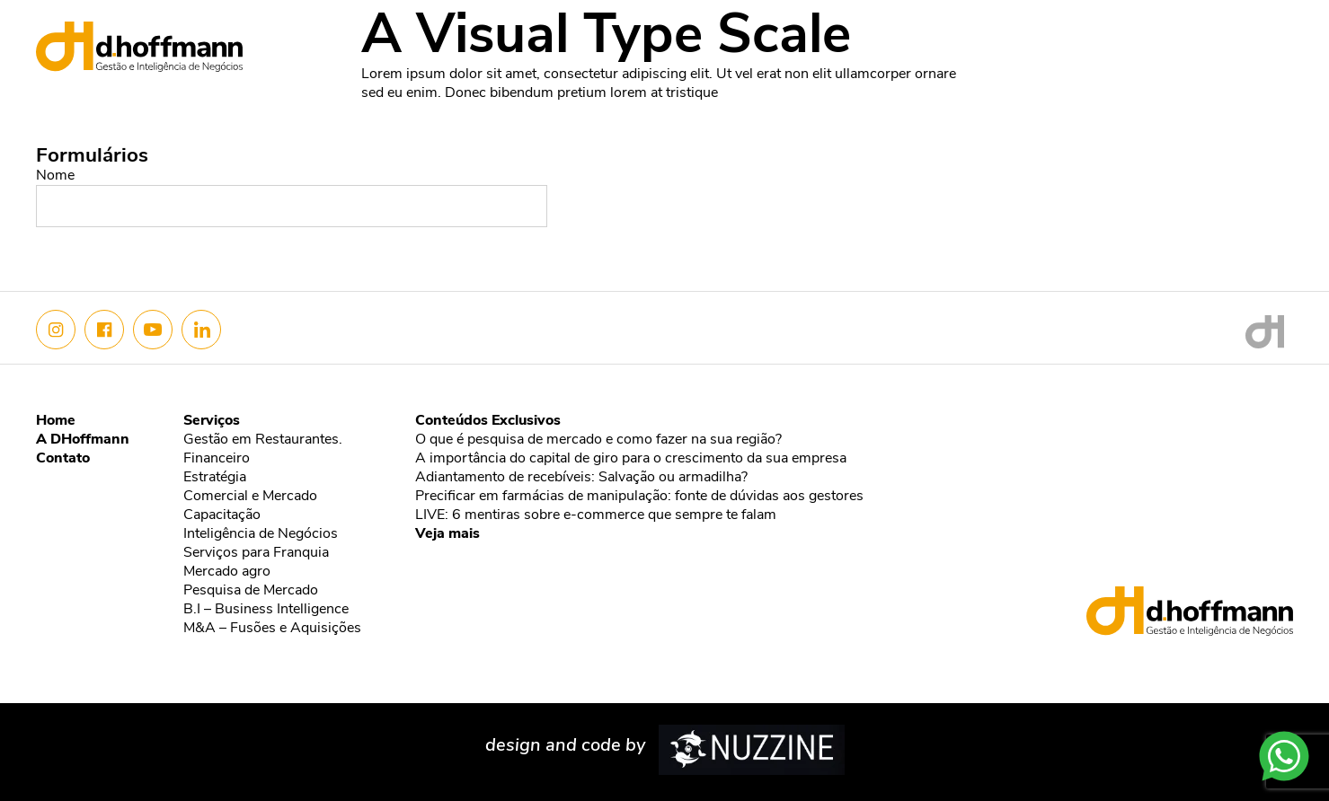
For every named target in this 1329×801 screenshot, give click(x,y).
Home (945, 39)
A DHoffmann (82, 440)
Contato (1263, 39)
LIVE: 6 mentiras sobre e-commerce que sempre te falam (595, 515)
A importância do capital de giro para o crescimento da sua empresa (630, 459)
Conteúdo (1172, 39)
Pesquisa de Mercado (250, 591)
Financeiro (216, 459)
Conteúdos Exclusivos (488, 421)
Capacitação (222, 515)
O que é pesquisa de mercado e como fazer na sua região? (598, 440)
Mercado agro (226, 572)
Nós (1006, 39)
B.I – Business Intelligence (266, 610)
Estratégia (214, 478)
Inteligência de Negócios (260, 534)
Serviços (1078, 39)
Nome (55, 176)
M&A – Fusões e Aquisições (272, 628)
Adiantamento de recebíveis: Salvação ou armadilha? (581, 478)
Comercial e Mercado (250, 496)
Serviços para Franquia (256, 553)
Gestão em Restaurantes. (262, 440)
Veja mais (447, 534)
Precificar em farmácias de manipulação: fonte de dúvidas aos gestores (639, 496)
